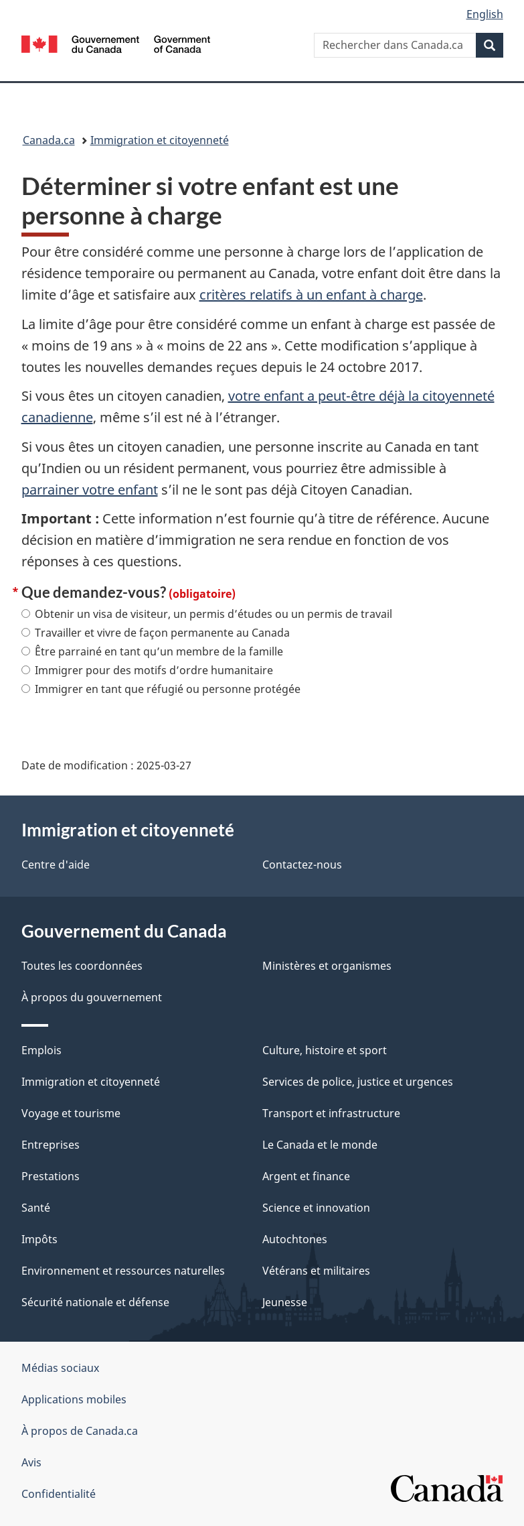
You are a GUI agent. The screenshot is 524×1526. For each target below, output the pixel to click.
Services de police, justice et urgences (357, 1081)
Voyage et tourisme (70, 1113)
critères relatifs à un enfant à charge (311, 294)
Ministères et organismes (326, 965)
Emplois (41, 1050)
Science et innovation (316, 1207)
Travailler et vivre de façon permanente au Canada (155, 632)
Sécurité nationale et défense (95, 1302)
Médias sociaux (60, 1367)
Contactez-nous (302, 864)
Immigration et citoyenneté (159, 140)
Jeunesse (284, 1302)
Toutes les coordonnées (82, 965)
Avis (31, 1462)
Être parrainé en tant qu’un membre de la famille (152, 651)
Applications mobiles (73, 1399)
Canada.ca (49, 140)
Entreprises (50, 1144)
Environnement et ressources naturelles (123, 1270)
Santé (35, 1207)
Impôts (39, 1239)
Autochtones (294, 1239)
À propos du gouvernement (91, 997)
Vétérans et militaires (316, 1270)
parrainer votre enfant (89, 490)
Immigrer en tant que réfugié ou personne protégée (160, 689)
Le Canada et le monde (319, 1144)
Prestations (50, 1176)
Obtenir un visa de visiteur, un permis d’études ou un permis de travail (206, 614)
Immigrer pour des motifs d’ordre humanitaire (147, 670)
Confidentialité (58, 1493)
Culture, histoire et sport (324, 1050)
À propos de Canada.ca (79, 1430)
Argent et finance (306, 1176)
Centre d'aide (55, 864)
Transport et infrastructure (331, 1113)
